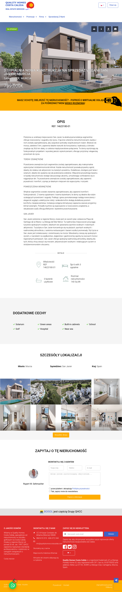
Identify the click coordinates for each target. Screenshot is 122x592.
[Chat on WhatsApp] (12, 585)
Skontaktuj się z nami (41, 548)
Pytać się (113, 5)
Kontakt (66, 585)
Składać (111, 534)
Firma (41, 17)
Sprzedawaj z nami (57, 17)
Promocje (30, 17)
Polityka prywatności (81, 488)
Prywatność (57, 585)
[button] (102, 5)
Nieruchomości (15, 17)
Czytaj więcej (9, 559)
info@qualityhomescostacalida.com (49, 544)
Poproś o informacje (74, 497)
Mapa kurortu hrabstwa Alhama (45, 553)
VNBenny (109, 587)
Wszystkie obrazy (61, 435)
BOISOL (48, 511)
